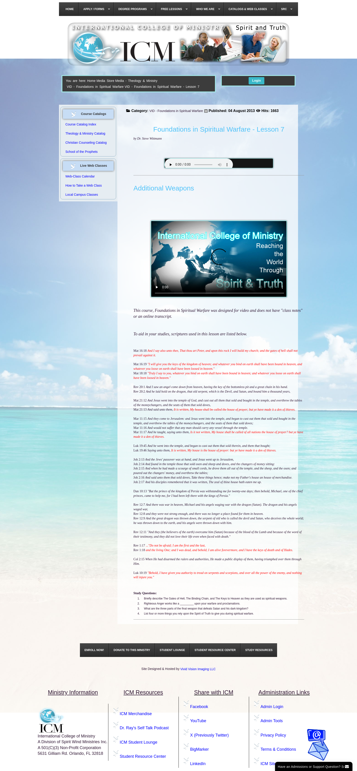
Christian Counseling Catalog (86, 142)
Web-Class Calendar (80, 176)
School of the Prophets (81, 152)
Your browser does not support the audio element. (199, 165)
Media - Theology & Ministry (136, 81)
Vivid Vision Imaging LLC (198, 669)
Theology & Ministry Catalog (85, 133)
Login (256, 80)
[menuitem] (70, 9)
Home (91, 81)
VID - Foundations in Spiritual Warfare (95, 87)
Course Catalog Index (80, 124)
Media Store (105, 81)
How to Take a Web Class (83, 185)
